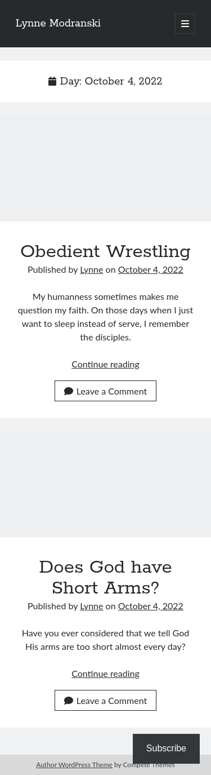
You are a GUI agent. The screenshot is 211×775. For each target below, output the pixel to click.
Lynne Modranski (58, 23)
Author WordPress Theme (74, 764)
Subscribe (166, 748)
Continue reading (105, 363)
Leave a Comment (105, 391)
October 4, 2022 (150, 269)
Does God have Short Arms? (105, 485)
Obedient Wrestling (105, 169)
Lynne (91, 269)
